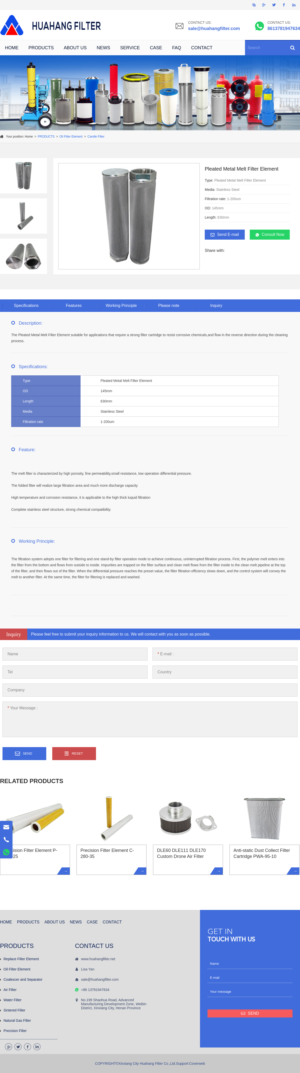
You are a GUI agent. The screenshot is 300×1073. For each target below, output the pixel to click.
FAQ (176, 47)
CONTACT (201, 47)
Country (165, 672)
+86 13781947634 (95, 990)
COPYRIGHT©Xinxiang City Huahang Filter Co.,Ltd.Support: (142, 1063)
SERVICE (130, 47)
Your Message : (23, 708)
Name (13, 654)
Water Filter (11, 1000)
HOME (11, 47)
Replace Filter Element (19, 959)
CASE (156, 47)
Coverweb (197, 1063)
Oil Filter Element (71, 136)
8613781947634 (284, 28)
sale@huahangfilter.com (214, 28)
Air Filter (8, 990)
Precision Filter (13, 1031)
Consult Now (269, 234)
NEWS (103, 47)
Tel (10, 672)
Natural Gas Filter (15, 1020)
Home (29, 136)
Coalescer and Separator (21, 979)
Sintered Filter (12, 1010)
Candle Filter (96, 136)
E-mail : (166, 654)
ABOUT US (75, 47)
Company (16, 690)
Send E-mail (224, 234)
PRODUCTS (41, 47)
